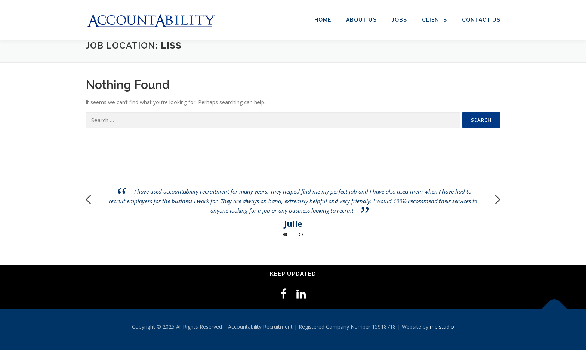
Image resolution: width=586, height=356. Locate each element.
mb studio (442, 326)
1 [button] (285, 234)
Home (322, 20)
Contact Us (481, 20)
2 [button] (290, 234)
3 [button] (295, 234)
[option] (293, 193)
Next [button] (497, 199)
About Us (361, 20)
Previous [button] (88, 199)
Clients (434, 20)
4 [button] (301, 234)
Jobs (399, 20)
